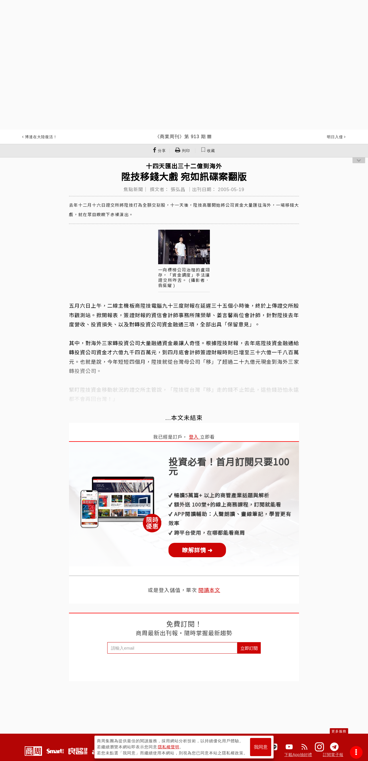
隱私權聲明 (168, 747)
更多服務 (338, 731)
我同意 (261, 747)
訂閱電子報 (333, 754)
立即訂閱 (249, 648)
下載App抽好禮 (298, 754)
